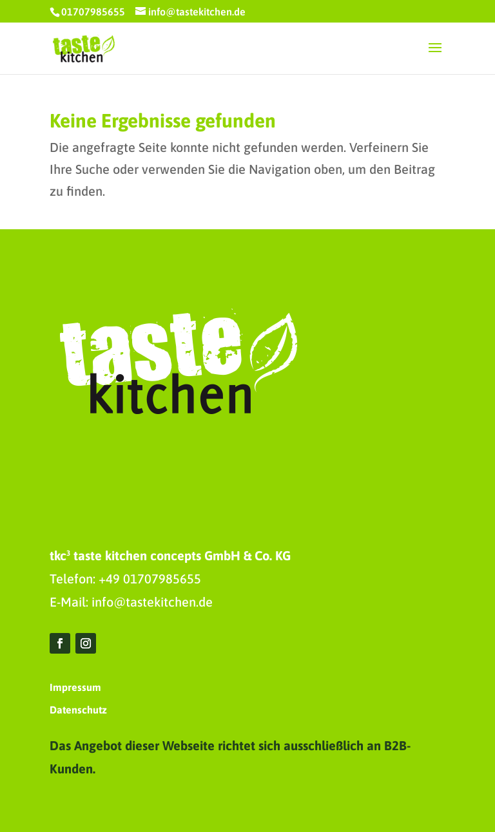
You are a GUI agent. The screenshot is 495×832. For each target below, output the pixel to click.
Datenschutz (78, 709)
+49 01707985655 (150, 578)
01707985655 (93, 11)
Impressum (75, 687)
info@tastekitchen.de (152, 601)
